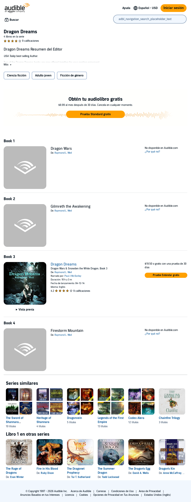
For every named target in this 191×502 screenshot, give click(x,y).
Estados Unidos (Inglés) (157, 494)
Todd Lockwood (110, 477)
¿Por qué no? (152, 151)
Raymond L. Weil (63, 152)
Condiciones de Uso (122, 491)
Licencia (69, 494)
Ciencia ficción (16, 75)
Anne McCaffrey (172, 473)
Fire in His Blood (47, 469)
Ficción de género (72, 75)
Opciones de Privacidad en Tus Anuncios (116, 494)
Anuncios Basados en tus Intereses (40, 494)
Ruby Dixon (47, 473)
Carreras (101, 491)
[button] (8, 64)
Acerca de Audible (81, 491)
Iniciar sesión (173, 8)
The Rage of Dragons (13, 471)
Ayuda (126, 8)
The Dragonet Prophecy (75, 471)
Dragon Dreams (64, 264)
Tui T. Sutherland (80, 477)
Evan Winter (17, 477)
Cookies (83, 494)
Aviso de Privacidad (150, 491)
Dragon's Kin (167, 469)
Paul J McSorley (72, 276)
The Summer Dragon (106, 471)
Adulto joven (43, 75)
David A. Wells (141, 473)
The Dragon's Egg (139, 469)
